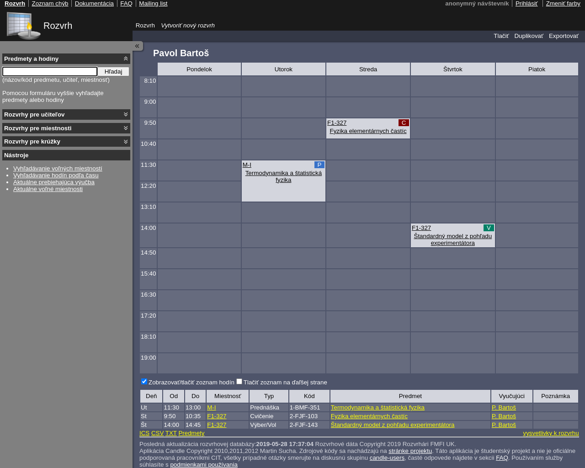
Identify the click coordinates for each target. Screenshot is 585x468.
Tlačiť (501, 35)
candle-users (387, 457)
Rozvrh (57, 26)
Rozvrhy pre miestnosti (37, 128)
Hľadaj (113, 71)
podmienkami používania (203, 464)
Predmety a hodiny (31, 58)
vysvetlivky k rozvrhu (551, 433)
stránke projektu (410, 450)
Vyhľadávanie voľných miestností (57, 168)
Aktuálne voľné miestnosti (48, 189)
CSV (157, 433)
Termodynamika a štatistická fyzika (283, 176)
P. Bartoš (504, 407)
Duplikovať (528, 35)
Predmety (191, 433)
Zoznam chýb (50, 3)
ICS (144, 433)
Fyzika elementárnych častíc (368, 131)
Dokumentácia (94, 3)
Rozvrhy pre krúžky (32, 141)
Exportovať (564, 35)
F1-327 (336, 122)
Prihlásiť (527, 3)
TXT (171, 433)
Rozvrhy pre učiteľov (34, 114)
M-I (247, 164)
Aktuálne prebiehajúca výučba (54, 182)
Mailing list (153, 3)
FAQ (502, 457)
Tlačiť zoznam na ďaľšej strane (285, 382)
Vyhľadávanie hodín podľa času (56, 175)
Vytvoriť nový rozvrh (188, 25)
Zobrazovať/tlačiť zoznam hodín (191, 382)
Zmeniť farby (563, 3)
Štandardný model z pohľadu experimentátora (453, 239)
